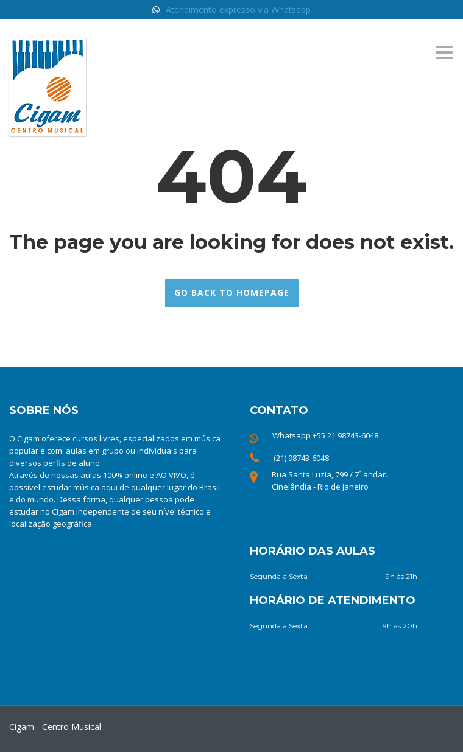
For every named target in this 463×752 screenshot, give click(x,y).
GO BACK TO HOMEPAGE (231, 292)
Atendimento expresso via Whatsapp (238, 9)
